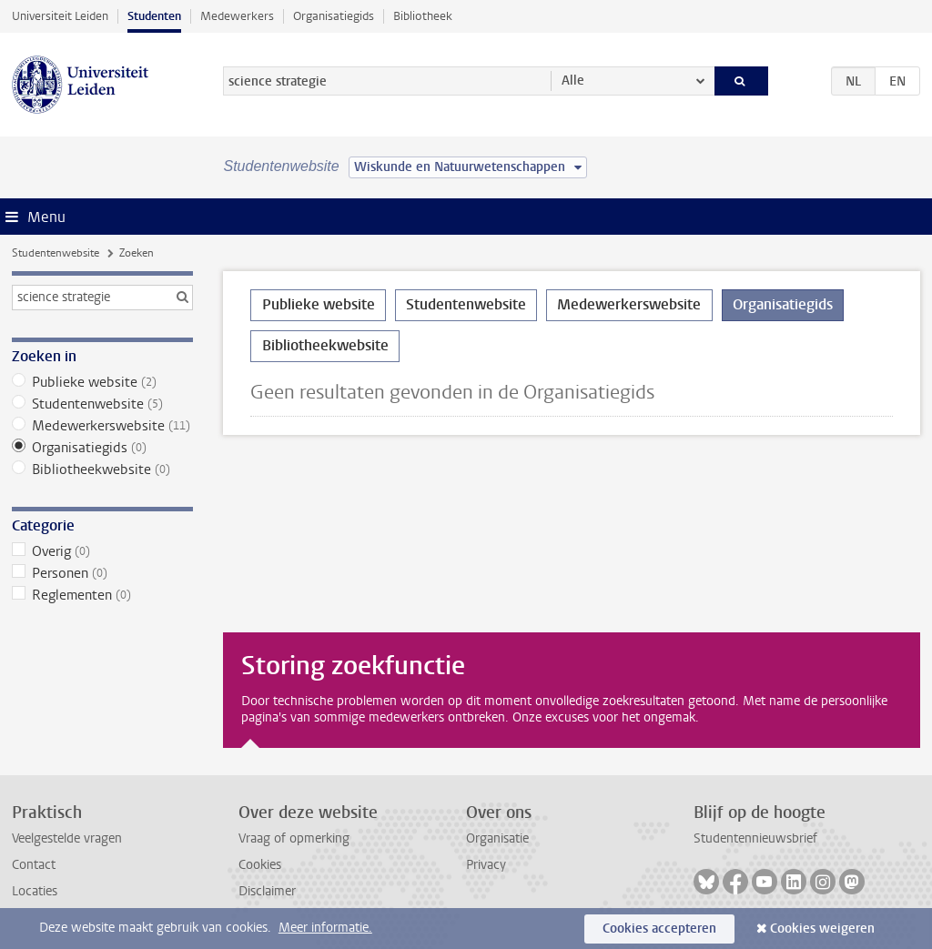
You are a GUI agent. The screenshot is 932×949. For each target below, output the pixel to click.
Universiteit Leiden (60, 16)
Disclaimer (267, 891)
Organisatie (497, 838)
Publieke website (102, 382)
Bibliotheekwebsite (102, 469)
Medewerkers (237, 16)
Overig (102, 551)
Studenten (154, 16)
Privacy (486, 864)
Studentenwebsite (55, 253)
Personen (102, 573)
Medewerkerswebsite (102, 426)
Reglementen (102, 595)
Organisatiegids (333, 16)
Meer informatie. (325, 927)
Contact (34, 864)
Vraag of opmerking (294, 838)
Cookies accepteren (659, 928)
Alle (573, 80)
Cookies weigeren (822, 928)
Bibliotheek (422, 16)
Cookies (259, 864)
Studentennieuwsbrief (755, 838)
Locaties (34, 891)
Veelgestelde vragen (67, 838)
